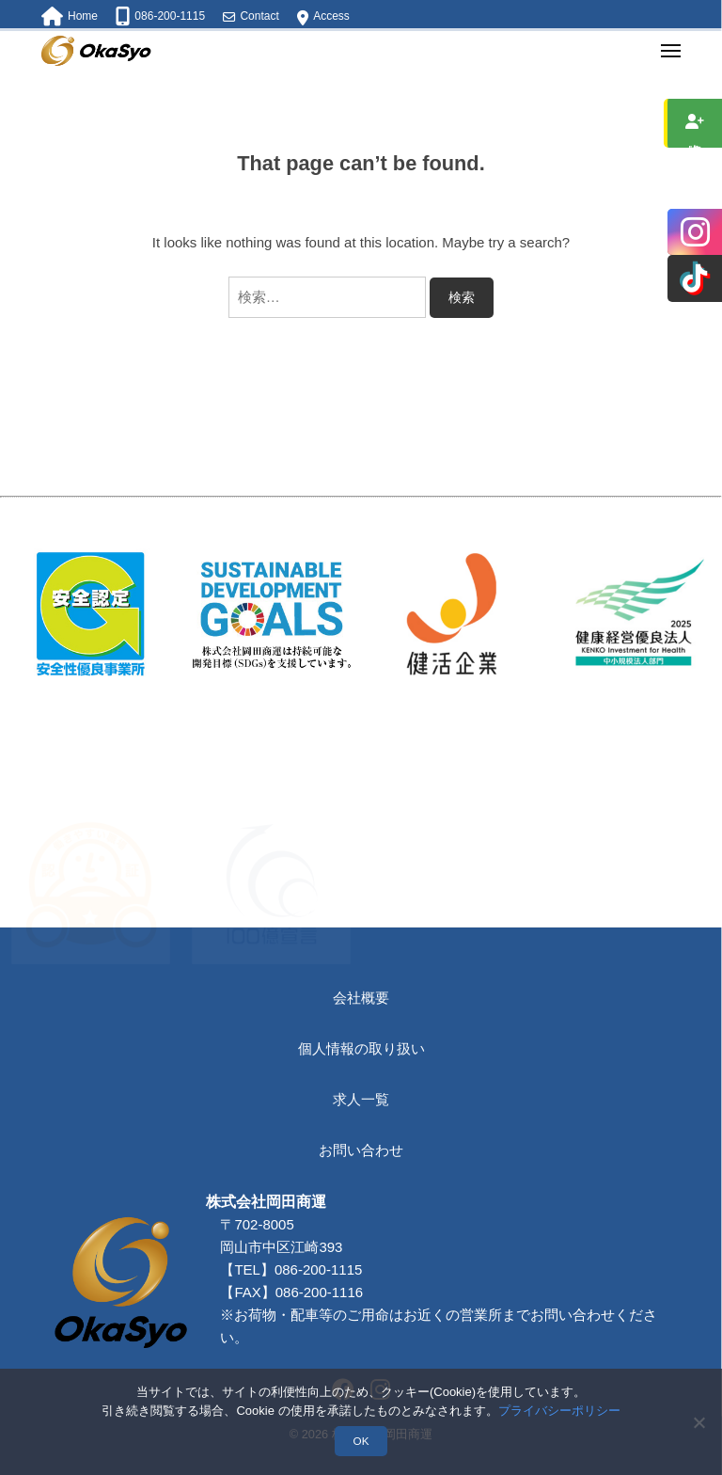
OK (361, 1441)
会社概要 (361, 998)
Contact (259, 16)
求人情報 (695, 123)
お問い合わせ (361, 1150)
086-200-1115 (322, 1337)
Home (83, 16)
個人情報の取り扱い (361, 1048)
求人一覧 (361, 1099)
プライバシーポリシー (559, 1411)
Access (331, 16)
